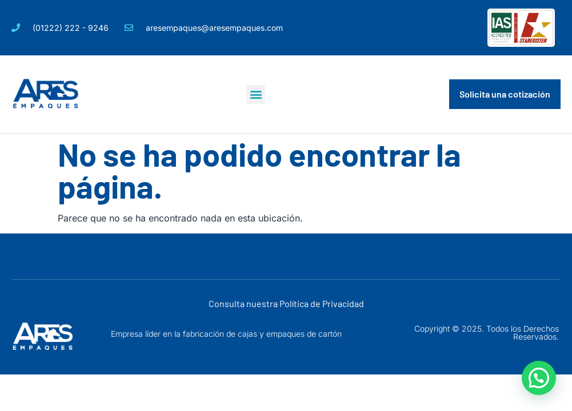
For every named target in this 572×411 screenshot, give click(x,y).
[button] (255, 94)
